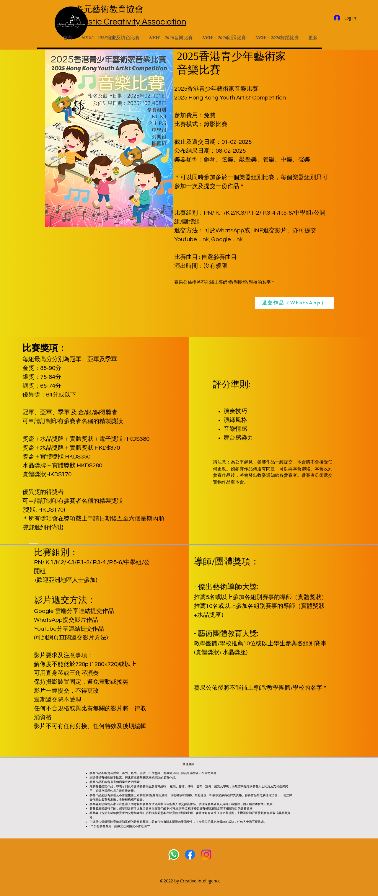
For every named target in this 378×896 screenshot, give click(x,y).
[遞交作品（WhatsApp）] (294, 303)
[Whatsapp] (173, 854)
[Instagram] (206, 854)
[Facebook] (190, 854)
